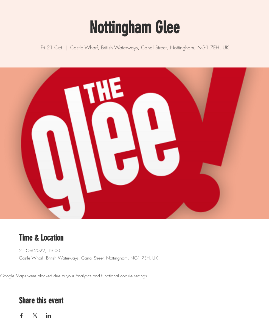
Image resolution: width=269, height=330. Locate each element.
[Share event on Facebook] (21, 315)
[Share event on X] (35, 315)
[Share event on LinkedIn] (48, 315)
